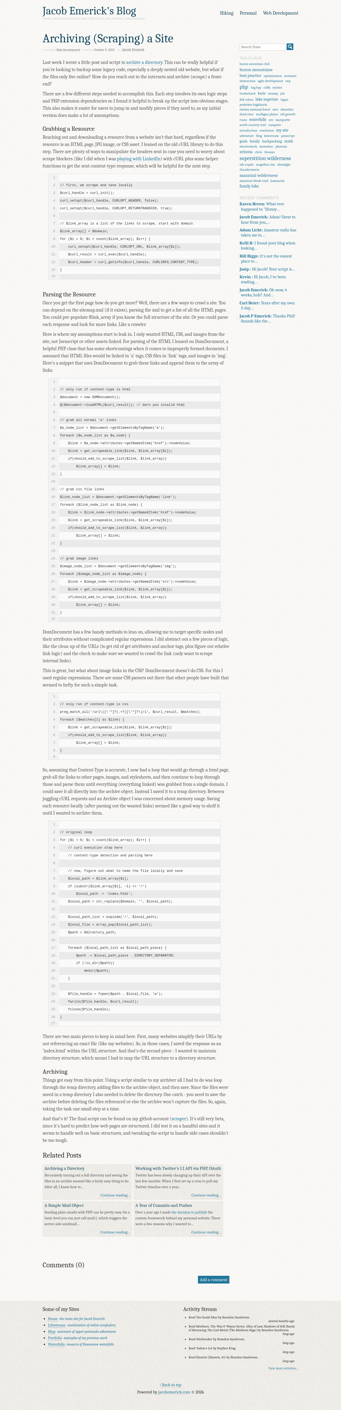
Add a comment (213, 1279)
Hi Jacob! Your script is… (267, 269)
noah (288, 141)
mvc (275, 109)
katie (262, 93)
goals (243, 141)
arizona (246, 151)
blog (259, 136)
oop (287, 81)
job (282, 93)
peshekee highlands (253, 105)
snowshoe (266, 146)
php (243, 87)
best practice (250, 75)
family (255, 141)
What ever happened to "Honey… (261, 206)
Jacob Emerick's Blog (89, 11)
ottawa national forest (254, 109)
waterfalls (257, 119)
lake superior (266, 99)
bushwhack (247, 93)
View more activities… (283, 1368)
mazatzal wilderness (258, 175)
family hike (249, 186)
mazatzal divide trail (253, 181)
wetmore (290, 76)
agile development (270, 81)
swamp (273, 93)
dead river (246, 114)
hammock (277, 181)
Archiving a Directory (64, 1168)
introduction (248, 130)
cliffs (266, 87)
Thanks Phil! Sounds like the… (267, 318)
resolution (266, 130)
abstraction (247, 81)
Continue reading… (115, 1195)
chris (258, 152)
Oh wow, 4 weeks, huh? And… (263, 292)
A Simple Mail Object (64, 1205)
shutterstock (248, 146)
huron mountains (256, 69)
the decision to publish (189, 1212)
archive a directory (144, 62)
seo (271, 120)
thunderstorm (249, 169)
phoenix (281, 146)
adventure (246, 136)
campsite (274, 125)
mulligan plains (267, 114)
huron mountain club (254, 64)
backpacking (272, 141)
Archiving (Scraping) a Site (108, 38)
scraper (179, 1119)
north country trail (252, 125)
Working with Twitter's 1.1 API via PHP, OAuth (178, 1168)
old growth (287, 114)
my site (282, 130)
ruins (243, 120)
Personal (248, 13)
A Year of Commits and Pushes (163, 1205)
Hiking (226, 13)
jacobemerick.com (174, 1392)
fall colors (246, 99)
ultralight (283, 164)
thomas (269, 152)
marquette (282, 120)
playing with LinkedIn (138, 159)
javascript (288, 136)
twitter (277, 87)
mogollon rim (265, 164)
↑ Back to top (170, 1384)
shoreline (287, 109)
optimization (273, 76)
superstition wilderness (265, 158)
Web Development (280, 13)
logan (284, 99)
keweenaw (271, 136)
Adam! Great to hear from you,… (267, 219)
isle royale (246, 164)
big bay (256, 87)
